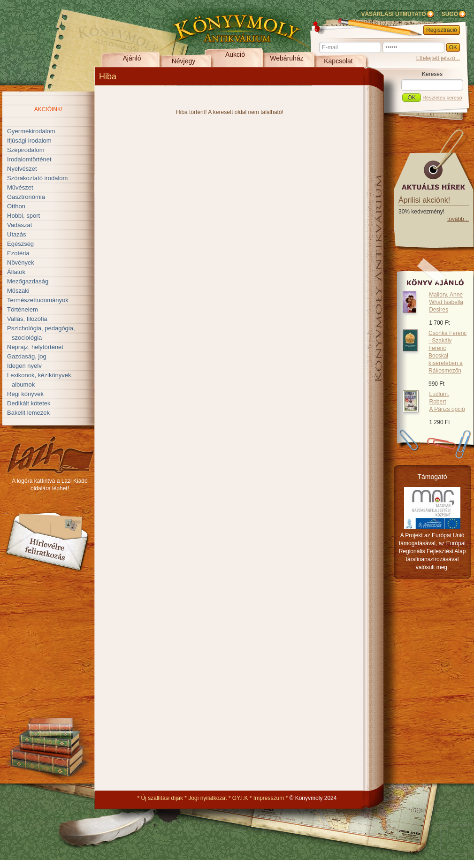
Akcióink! (48, 109)
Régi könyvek (25, 393)
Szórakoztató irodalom (37, 178)
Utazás (16, 234)
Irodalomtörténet (29, 159)
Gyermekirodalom (31, 131)
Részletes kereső (442, 97)
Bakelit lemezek (28, 412)
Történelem (22, 309)
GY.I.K (240, 798)
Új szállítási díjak (162, 798)
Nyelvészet (22, 168)
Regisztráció (441, 30)
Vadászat (19, 224)
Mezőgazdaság (27, 281)
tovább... (458, 219)
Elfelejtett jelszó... (438, 58)
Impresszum (268, 798)
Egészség (20, 243)
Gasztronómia (26, 196)
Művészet (20, 187)
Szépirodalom (26, 149)
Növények (20, 262)
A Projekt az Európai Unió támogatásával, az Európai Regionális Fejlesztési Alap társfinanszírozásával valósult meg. (432, 551)
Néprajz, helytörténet (35, 346)
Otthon (16, 206)
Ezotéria (18, 253)
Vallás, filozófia (27, 318)
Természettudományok (38, 300)
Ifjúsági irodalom (29, 140)
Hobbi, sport (23, 215)
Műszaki (18, 290)
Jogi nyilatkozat (207, 798)
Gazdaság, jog (26, 356)
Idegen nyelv (24, 365)
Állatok (16, 271)
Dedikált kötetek (29, 403)
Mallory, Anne (446, 302)
